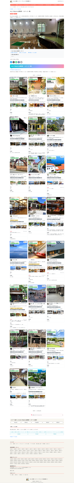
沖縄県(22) (27, 463)
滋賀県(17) (49, 460)
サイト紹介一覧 (25, 474)
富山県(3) (23, 460)
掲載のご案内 (12, 470)
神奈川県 (12, 450)
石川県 (32, 450)
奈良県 (19, 452)
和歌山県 (24, 452)
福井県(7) (30, 460)
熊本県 (24, 453)
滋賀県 (56, 450)
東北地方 (15, 422)
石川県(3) (26, 460)
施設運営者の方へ (61, 1)
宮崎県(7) (19, 463)
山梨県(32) (12, 460)
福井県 (36, 450)
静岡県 (40, 450)
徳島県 (56, 452)
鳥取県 (28, 452)
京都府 (60, 450)
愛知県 (44, 450)
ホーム (12, 4)
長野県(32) (15, 460)
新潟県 (25, 450)
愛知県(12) (37, 460)
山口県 (44, 452)
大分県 (28, 453)
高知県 (59, 452)
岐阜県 (48, 450)
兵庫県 (16, 452)
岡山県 (36, 452)
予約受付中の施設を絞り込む (15, 69)
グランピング (26, 4)
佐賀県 (15, 453)
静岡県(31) (34, 460)
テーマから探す (40, 4)
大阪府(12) (57, 460)
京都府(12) (53, 460)
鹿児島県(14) (23, 463)
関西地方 (58, 422)
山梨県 (16, 450)
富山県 (28, 450)
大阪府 (12, 452)
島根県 (32, 452)
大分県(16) (15, 463)
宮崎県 (32, 453)
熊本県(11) (12, 463)
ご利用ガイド (16, 474)
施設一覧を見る (14, 52)
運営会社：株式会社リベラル (37, 481)
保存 (25, 78)
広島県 (40, 452)
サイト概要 (11, 474)
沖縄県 (40, 453)
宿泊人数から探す (48, 4)
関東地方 (26, 422)
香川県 (48, 452)
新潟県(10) (19, 460)
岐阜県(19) (41, 460)
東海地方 (47, 422)
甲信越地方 (37, 422)
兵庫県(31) (60, 460)
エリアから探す (33, 4)
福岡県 (12, 453)
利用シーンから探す (33, 52)
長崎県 (19, 453)
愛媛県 (51, 452)
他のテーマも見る (13, 436)
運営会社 (20, 474)
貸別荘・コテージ (18, 4)
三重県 (52, 450)
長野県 (21, 450)
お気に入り (61, 4)
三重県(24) (45, 460)
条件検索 (55, 4)
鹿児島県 (36, 453)
